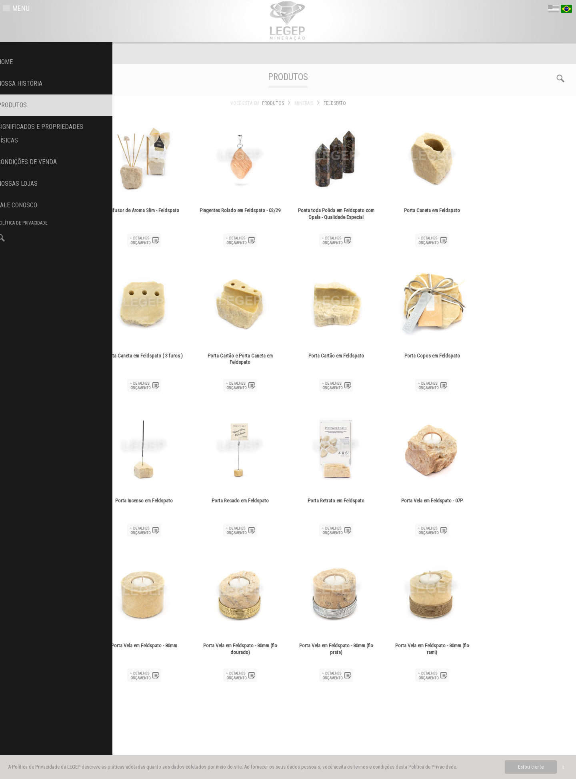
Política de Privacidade (432, 767)
